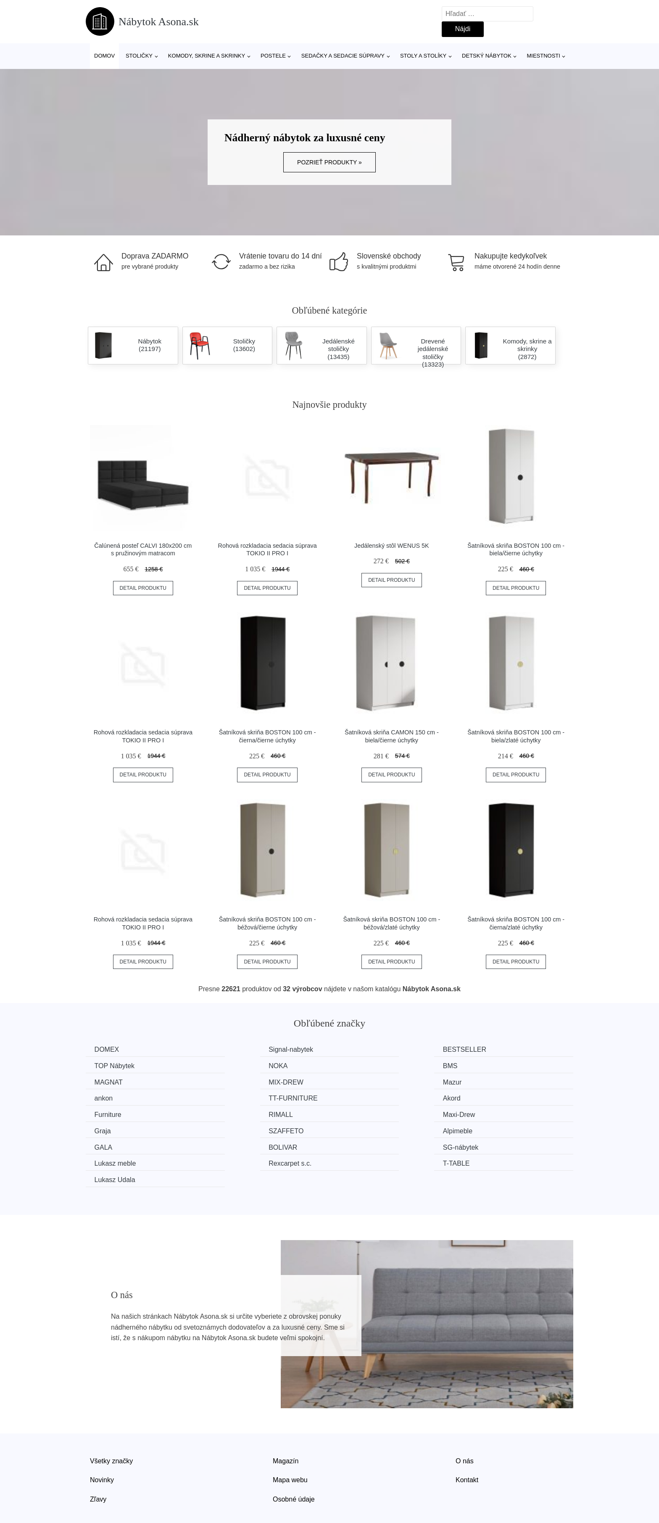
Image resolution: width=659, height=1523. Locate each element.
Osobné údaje (294, 1463)
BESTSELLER (368, 1049)
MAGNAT (360, 1065)
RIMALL (233, 1097)
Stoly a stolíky (423, 56)
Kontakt (467, 1444)
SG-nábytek (114, 1128)
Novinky (102, 1444)
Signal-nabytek (243, 1049)
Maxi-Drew (362, 1097)
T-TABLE (485, 1128)
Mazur (105, 1081)
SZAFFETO (113, 1113)
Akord (480, 1081)
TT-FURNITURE (370, 1081)
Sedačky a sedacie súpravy (343, 56)
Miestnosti (543, 56)
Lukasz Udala (116, 1144)
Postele (273, 56)
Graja (480, 1097)
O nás (465, 1425)
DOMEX (108, 1049)
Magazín (285, 1425)
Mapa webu (290, 1444)
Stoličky (139, 56)
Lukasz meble (242, 1128)
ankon (230, 1081)
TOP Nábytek (491, 1049)
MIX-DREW (489, 1065)
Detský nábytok (486, 56)
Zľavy (98, 1463)
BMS (228, 1065)
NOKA (105, 1065)
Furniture (109, 1097)
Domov (104, 56)
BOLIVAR (486, 1113)
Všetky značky (111, 1425)
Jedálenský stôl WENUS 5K (391, 545)
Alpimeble (236, 1113)
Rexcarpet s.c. (367, 1128)
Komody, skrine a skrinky (206, 56)
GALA (355, 1113)
